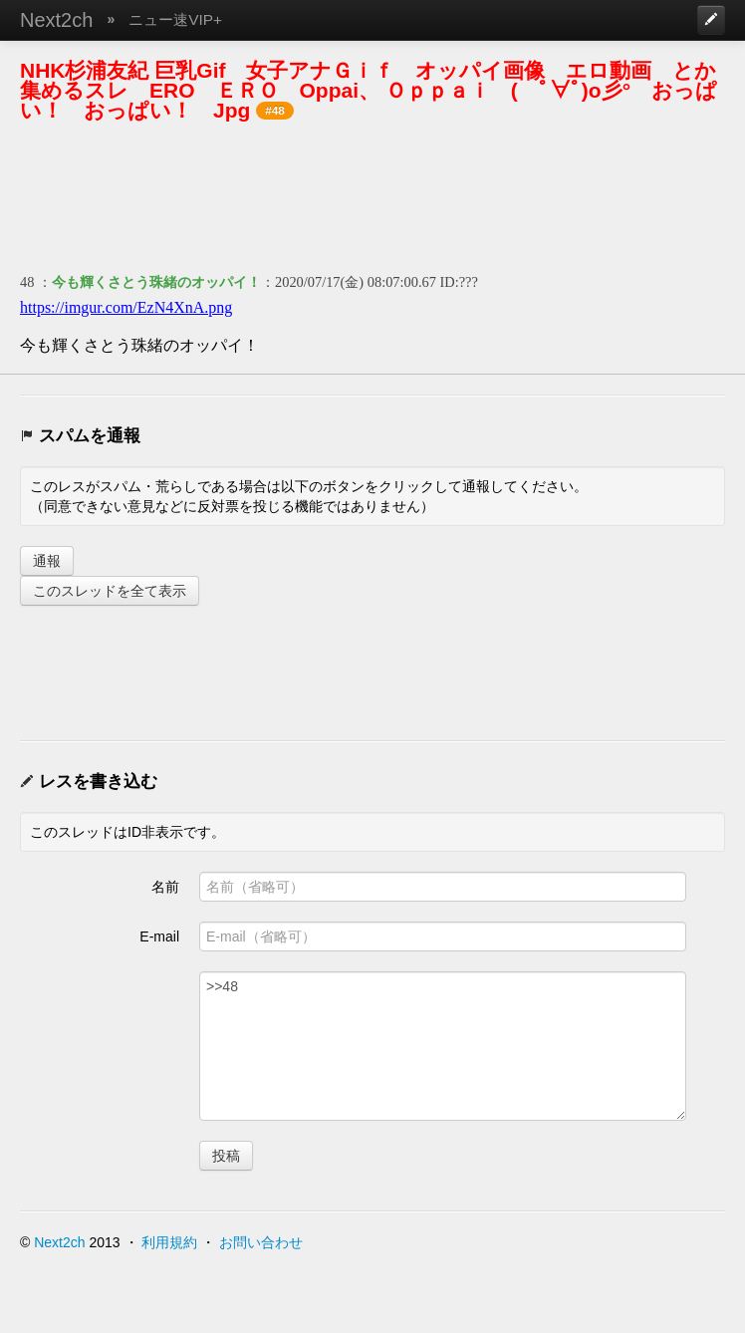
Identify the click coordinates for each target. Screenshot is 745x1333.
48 (27, 282)
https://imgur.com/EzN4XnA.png (126, 307)
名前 (165, 887)
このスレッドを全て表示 (109, 591)
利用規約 (169, 1242)
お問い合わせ (261, 1242)
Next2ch (56, 20)
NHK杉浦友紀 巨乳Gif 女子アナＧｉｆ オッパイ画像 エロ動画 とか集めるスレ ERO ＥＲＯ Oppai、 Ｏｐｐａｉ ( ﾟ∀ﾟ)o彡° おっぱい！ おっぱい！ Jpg (368, 90)
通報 (47, 561)
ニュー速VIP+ (175, 19)
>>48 (442, 1046)
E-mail (159, 936)
